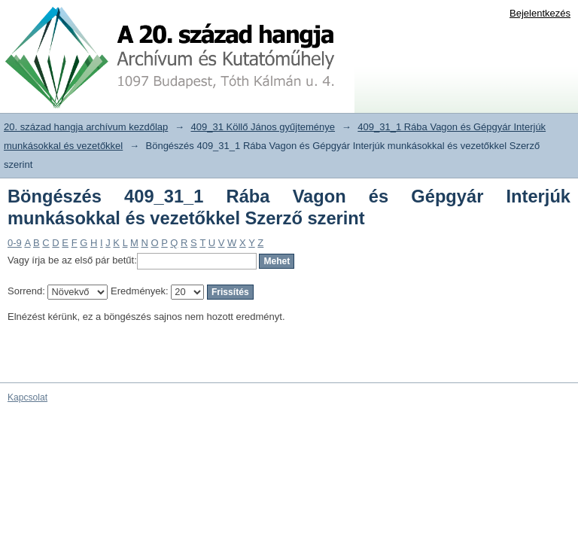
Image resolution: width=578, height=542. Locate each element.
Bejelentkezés (540, 13)
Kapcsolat (27, 397)
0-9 (15, 242)
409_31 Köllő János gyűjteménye (263, 126)
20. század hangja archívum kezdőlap (86, 126)
